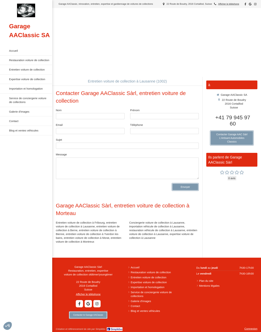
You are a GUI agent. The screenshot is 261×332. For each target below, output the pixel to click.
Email (59, 124)
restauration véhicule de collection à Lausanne (157, 230)
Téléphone (136, 124)
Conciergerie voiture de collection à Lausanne (156, 222)
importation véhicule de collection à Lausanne (156, 226)
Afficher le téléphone (228, 4)
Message (61, 154)
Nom (59, 110)
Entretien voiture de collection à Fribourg (80, 222)
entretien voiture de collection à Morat (86, 237)
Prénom (135, 110)
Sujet (59, 139)
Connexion (250, 328)
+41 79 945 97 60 (232, 120)
